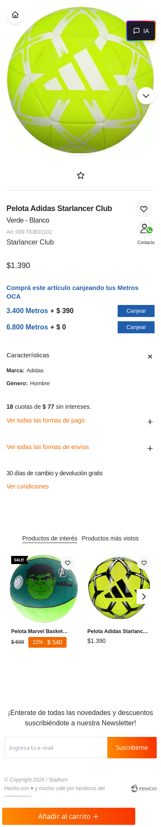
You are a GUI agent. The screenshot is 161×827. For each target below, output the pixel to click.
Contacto (146, 242)
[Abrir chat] (141, 31)
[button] (146, 95)
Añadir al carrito (68, 816)
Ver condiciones (27, 486)
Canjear (136, 311)
